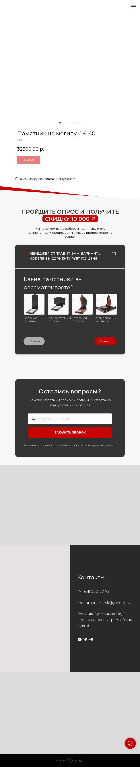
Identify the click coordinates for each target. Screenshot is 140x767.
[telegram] (91, 639)
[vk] (85, 639)
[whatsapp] (79, 639)
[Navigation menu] (133, 7)
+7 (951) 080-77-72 (93, 591)
